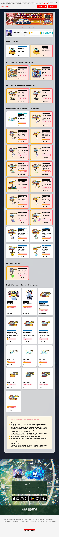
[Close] (56, 2)
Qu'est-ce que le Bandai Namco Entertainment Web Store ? (25, 419)
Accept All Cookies (42, 6)
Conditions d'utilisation (6, 521)
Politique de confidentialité (18, 521)
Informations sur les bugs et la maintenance (44, 519)
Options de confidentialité (31, 521)
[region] (29, 4)
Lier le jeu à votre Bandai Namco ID (30, 421)
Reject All (52, 6)
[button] (19, 27)
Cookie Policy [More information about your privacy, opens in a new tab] (45, 3)
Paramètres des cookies (42, 521)
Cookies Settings (5, 6)
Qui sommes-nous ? (53, 521)
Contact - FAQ (31, 519)
